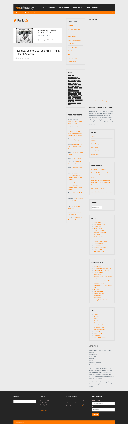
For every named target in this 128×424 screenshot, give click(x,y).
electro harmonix (73, 78)
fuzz (80, 84)
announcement (72, 103)
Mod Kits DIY (97, 239)
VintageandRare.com (99, 335)
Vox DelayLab (77, 158)
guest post (71, 101)
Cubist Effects (97, 226)
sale (70, 81)
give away (71, 80)
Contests (70, 25)
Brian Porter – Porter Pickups (101, 270)
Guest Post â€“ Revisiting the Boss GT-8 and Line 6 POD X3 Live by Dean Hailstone (101, 182)
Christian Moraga (98, 272)
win (73, 98)
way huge (71, 95)
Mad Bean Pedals (98, 237)
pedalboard (75, 97)
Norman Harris (97, 297)
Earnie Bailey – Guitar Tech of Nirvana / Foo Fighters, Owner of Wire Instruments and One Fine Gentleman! (75, 131)
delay (76, 84)
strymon (71, 89)
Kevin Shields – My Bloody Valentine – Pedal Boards (75, 147)
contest (71, 83)
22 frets (96, 314)
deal (80, 87)
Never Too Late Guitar (99, 329)
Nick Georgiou (97, 295)
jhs (76, 100)
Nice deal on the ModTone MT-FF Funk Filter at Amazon (37, 52)
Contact (51, 7)
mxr (79, 78)
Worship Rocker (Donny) (100, 300)
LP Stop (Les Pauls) (99, 327)
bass (80, 94)
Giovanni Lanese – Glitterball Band (103, 281)
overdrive (71, 84)
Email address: (96, 400)
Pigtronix (80, 100)
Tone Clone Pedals (99, 251)
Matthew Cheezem (99, 293)
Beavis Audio (97, 222)
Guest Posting (64, 7)
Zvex (70, 98)
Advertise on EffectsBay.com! (102, 101)
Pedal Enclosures (98, 243)
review (76, 95)
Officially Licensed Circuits (101, 241)
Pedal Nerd (97, 331)
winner (77, 86)
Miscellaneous (72, 36)
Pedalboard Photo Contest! (98, 169)
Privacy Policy (95, 154)
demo (70, 94)
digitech (76, 83)
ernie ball (75, 94)
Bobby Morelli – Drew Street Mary (102, 268)
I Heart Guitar (97, 323)
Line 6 (72, 86)
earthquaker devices (74, 91)
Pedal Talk (71, 51)
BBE (80, 95)
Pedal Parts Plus (98, 245)
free (80, 97)
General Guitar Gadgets (100, 232)
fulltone (76, 87)
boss (70, 75)
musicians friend (77, 92)
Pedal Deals (77, 7)
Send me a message (78, 405)
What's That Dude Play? (100, 337)
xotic (77, 98)
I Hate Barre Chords (99, 283)
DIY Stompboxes (98, 228)
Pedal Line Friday (92, 7)
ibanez (70, 92)
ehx (73, 75)
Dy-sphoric (96, 316)
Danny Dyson (97, 274)
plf (69, 86)
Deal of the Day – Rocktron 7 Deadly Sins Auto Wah (48, 32)
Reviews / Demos (72, 58)
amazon (74, 81)
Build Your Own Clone (99, 224)
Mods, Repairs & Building (74, 40)
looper (70, 104)
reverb (79, 103)
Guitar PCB (97, 234)
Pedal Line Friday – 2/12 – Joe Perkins (101, 192)
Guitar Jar (96, 318)
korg (80, 98)
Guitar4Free (97, 320)
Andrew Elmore (98, 266)
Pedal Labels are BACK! (97, 188)
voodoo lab (71, 100)
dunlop (79, 81)
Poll (69, 54)
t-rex (70, 97)
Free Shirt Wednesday (74, 29)
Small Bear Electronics (100, 247)
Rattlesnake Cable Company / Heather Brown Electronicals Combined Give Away (101, 175)
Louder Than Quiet (99, 325)
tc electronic (78, 80)
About (42, 7)
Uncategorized (72, 61)
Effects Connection (99, 230)
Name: (94, 406)
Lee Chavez (97, 289)
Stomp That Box (98, 249)
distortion (71, 87)
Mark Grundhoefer (98, 291)
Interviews (70, 33)
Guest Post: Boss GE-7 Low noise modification (75, 200)
